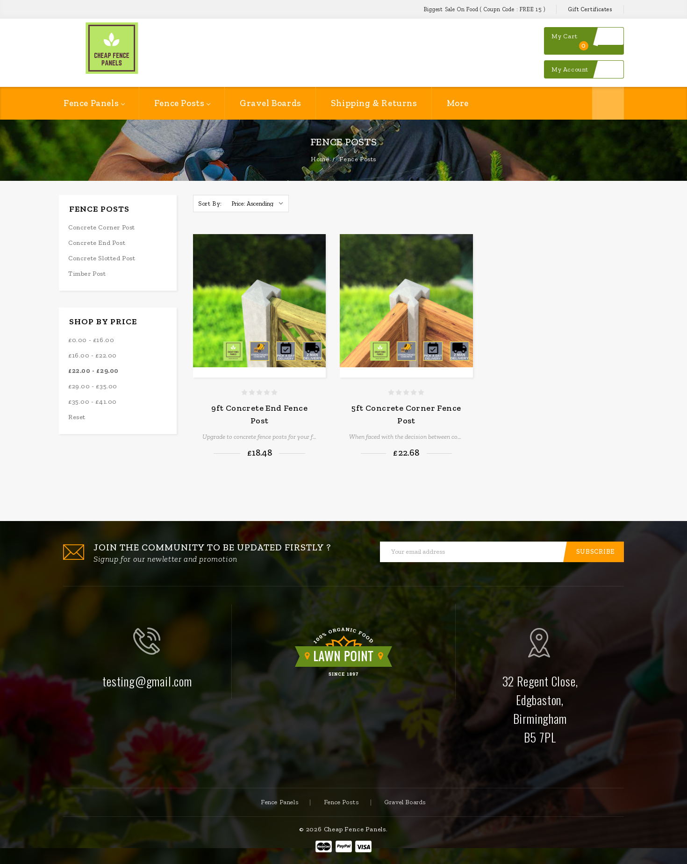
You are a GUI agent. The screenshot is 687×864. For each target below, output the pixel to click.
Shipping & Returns (374, 103)
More (458, 103)
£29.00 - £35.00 (92, 386)
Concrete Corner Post (101, 227)
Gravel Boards (270, 103)
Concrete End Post (96, 243)
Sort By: (210, 203)
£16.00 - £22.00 (92, 355)
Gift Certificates (590, 9)
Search (608, 103)
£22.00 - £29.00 (93, 371)
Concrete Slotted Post (102, 258)
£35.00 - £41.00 (92, 402)
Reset (77, 417)
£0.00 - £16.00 (91, 340)
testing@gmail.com (147, 681)
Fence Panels (94, 103)
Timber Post (87, 274)
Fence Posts (182, 103)
